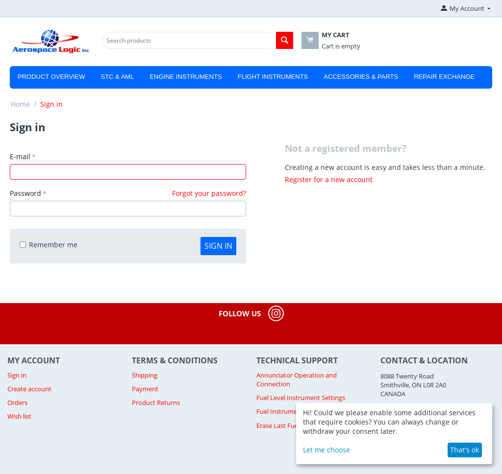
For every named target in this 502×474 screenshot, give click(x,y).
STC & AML (117, 76)
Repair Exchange (444, 76)
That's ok (464, 449)
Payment (145, 388)
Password (25, 193)
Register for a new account (329, 179)
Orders (17, 402)
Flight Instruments (273, 76)
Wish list (19, 416)
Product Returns (156, 402)
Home (20, 104)
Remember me (48, 244)
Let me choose (326, 449)
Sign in (218, 245)
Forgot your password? (209, 193)
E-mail (20, 156)
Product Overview (51, 76)
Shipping (144, 375)
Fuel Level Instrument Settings (300, 397)
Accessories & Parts (361, 76)
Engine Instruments (186, 76)
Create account (29, 388)
